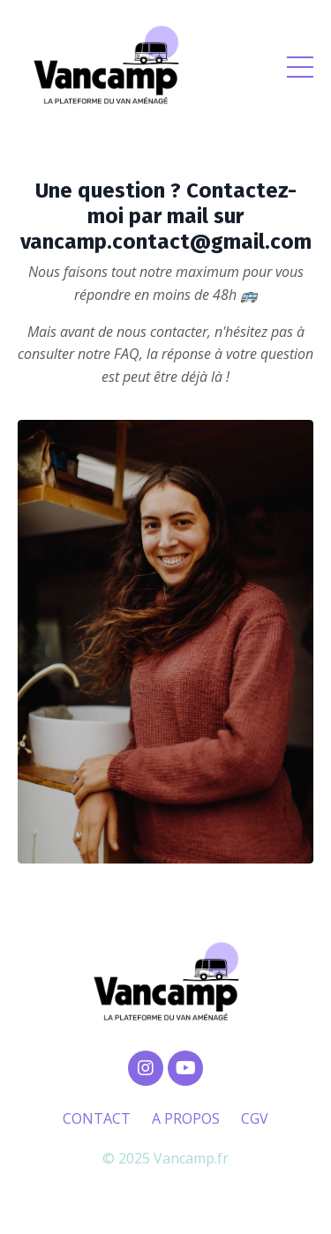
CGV (254, 1118)
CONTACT (97, 1118)
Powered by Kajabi (165, 1188)
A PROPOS (186, 1118)
